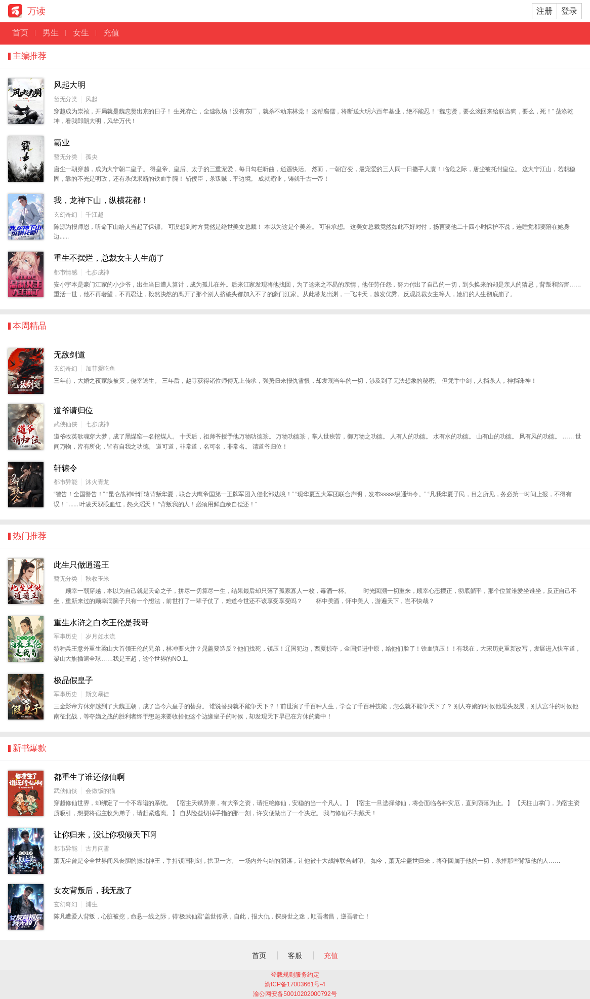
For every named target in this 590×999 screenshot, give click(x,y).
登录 (569, 11)
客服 (295, 955)
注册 (544, 11)
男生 (54, 32)
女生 (84, 32)
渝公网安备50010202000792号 (294, 993)
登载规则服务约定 (295, 974)
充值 (111, 32)
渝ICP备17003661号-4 (295, 984)
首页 (23, 32)
